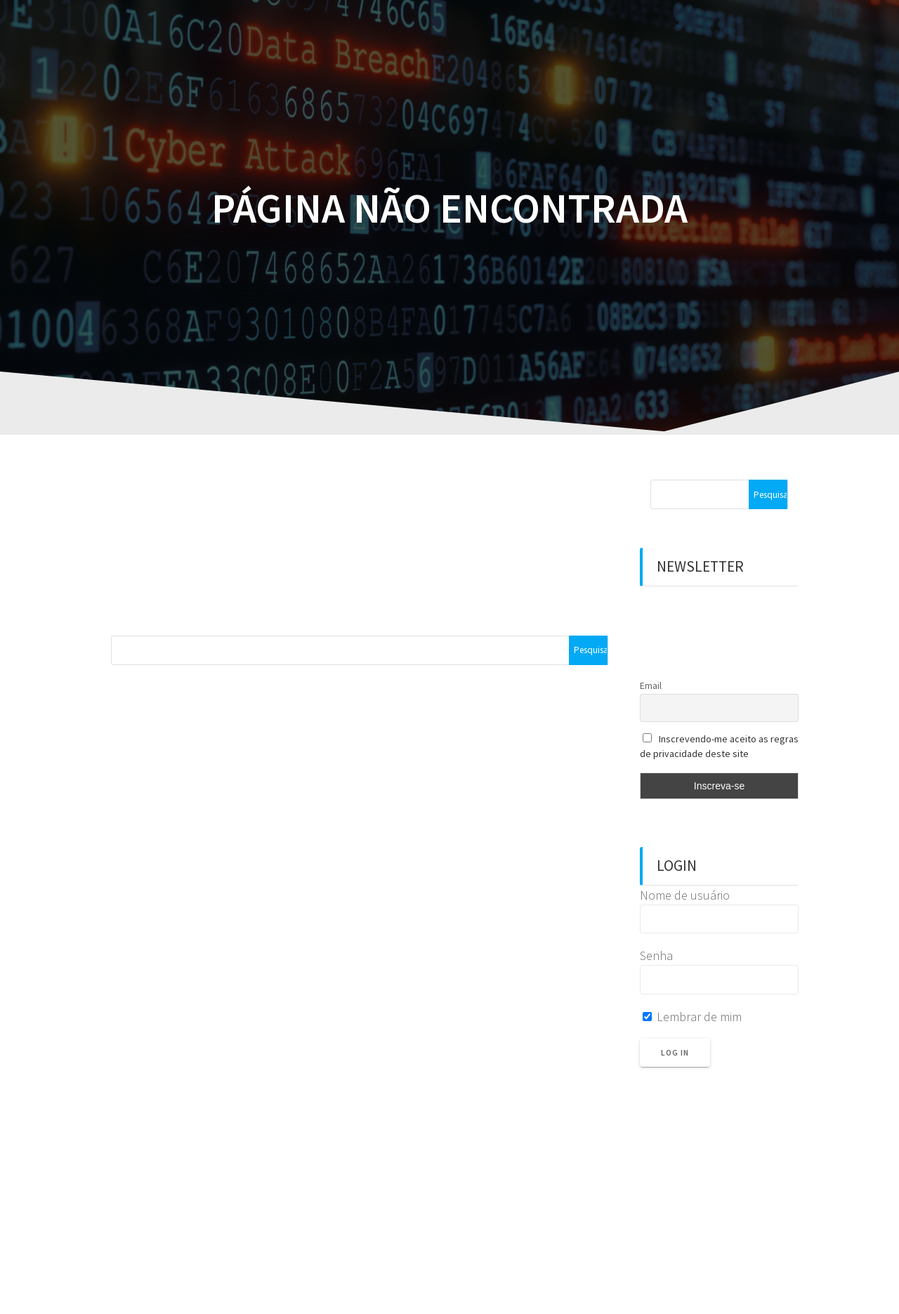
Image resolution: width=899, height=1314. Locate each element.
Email (651, 685)
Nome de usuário (685, 895)
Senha (656, 955)
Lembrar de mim (692, 1017)
